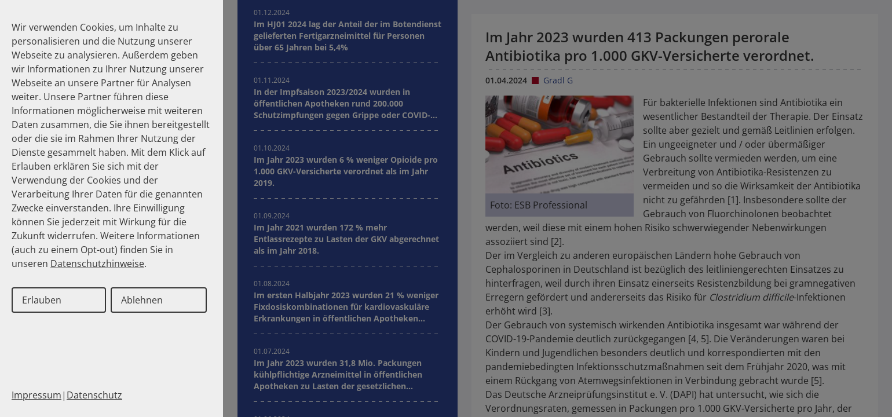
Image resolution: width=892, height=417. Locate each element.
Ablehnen (142, 300)
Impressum (36, 395)
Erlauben (41, 300)
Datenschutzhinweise (97, 263)
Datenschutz (94, 395)
